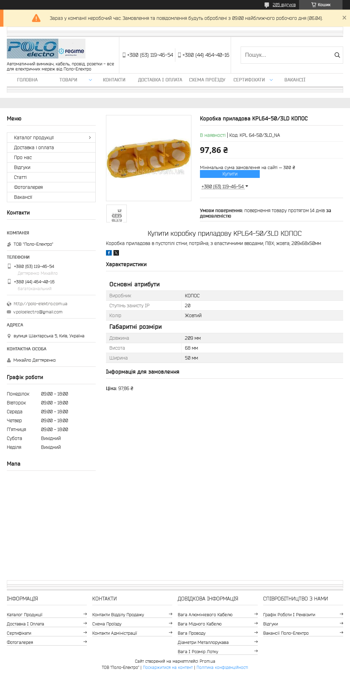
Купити (230, 174)
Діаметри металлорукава (203, 642)
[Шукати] (337, 55)
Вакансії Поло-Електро (286, 633)
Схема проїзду (207, 79)
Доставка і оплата (160, 79)
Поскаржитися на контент (168, 667)
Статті (20, 177)
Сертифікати (249, 79)
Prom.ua (207, 661)
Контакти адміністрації (114, 633)
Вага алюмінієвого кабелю (205, 614)
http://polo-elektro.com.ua (40, 303)
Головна (27, 79)
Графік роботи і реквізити (289, 614)
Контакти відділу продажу (118, 614)
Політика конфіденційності (222, 667)
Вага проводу (191, 633)
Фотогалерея (28, 187)
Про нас (23, 157)
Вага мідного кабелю (199, 623)
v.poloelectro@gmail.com (38, 311)
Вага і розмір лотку (198, 651)
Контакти (114, 79)
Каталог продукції (34, 137)
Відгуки (22, 167)
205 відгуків (284, 4)
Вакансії (295, 79)
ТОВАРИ (68, 79)
